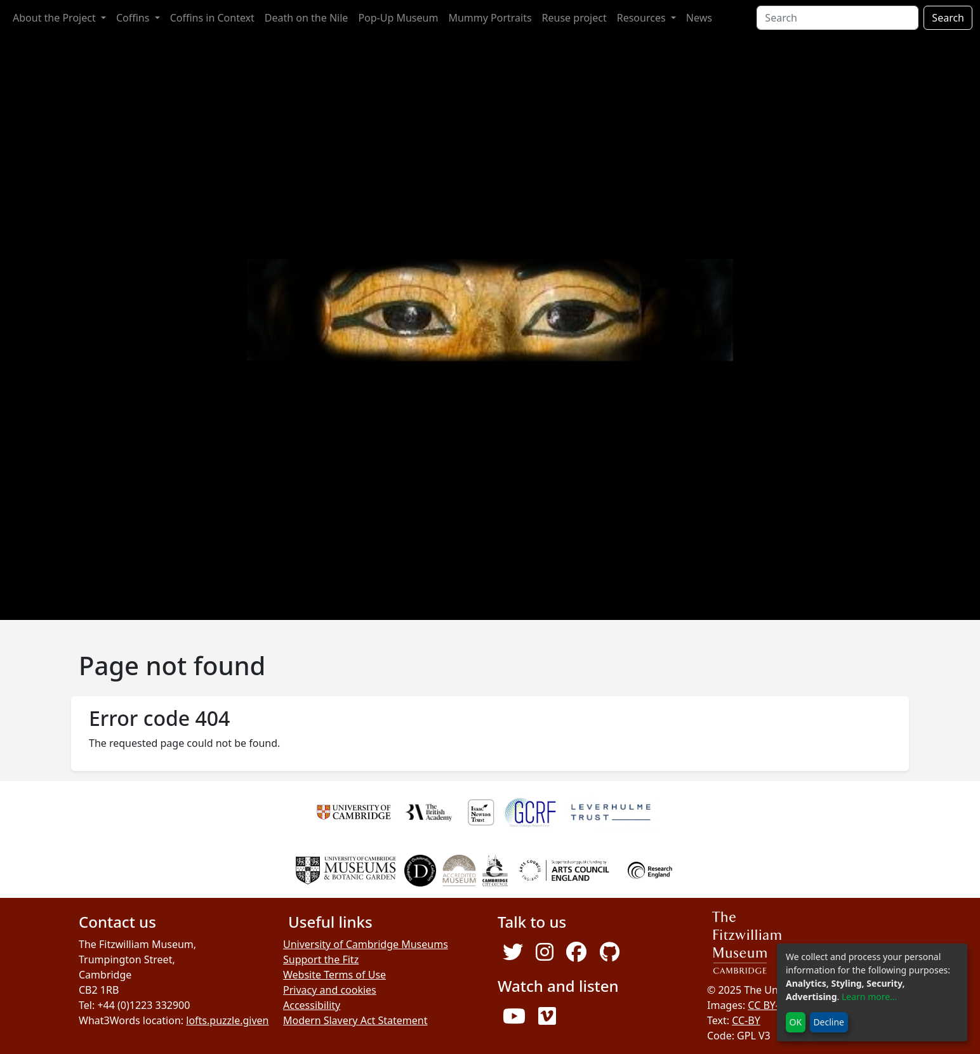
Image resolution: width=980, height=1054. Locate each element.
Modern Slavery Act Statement (355, 1020)
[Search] (837, 18)
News (699, 18)
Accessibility (311, 1005)
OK (796, 1022)
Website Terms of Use (334, 975)
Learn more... (869, 997)
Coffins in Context (212, 18)
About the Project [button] (55, 18)
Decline (828, 1022)
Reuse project (574, 18)
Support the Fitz (321, 959)
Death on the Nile (306, 18)
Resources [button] (642, 18)
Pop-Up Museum (398, 18)
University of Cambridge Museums (365, 944)
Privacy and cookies (329, 990)
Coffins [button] (134, 18)
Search (948, 18)
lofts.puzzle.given (227, 1020)
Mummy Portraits (489, 18)
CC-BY (746, 1020)
